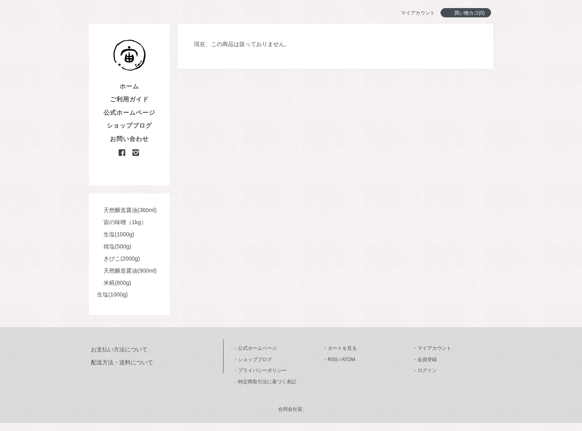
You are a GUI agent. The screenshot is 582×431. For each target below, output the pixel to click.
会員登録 (427, 359)
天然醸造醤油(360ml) (126, 210)
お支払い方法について (119, 349)
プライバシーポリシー (262, 370)
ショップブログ (129, 125)
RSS (333, 359)
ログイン (427, 370)
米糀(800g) (114, 283)
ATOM (348, 359)
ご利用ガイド (129, 99)
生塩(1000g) (115, 234)
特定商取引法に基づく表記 (267, 382)
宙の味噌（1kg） (122, 222)
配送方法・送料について (122, 362)
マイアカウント (434, 348)
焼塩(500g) (114, 246)
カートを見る (342, 348)
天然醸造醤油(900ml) (126, 270)
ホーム (129, 86)
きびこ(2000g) (118, 258)
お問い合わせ (129, 138)
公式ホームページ (129, 112)
